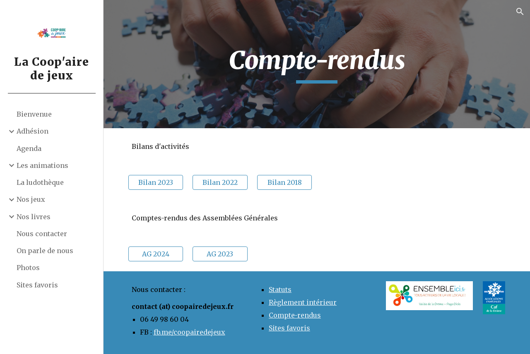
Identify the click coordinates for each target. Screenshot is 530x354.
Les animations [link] (42, 165)
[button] (520, 12)
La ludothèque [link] (40, 182)
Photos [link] (28, 267)
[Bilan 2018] (284, 182)
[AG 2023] (220, 254)
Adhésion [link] (32, 131)
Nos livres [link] (34, 217)
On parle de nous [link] (45, 250)
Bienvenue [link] (34, 114)
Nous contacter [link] (42, 234)
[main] (317, 64)
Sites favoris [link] (37, 285)
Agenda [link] (29, 148)
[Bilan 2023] (156, 182)
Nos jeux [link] (31, 199)
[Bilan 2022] (220, 182)
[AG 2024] (156, 254)
